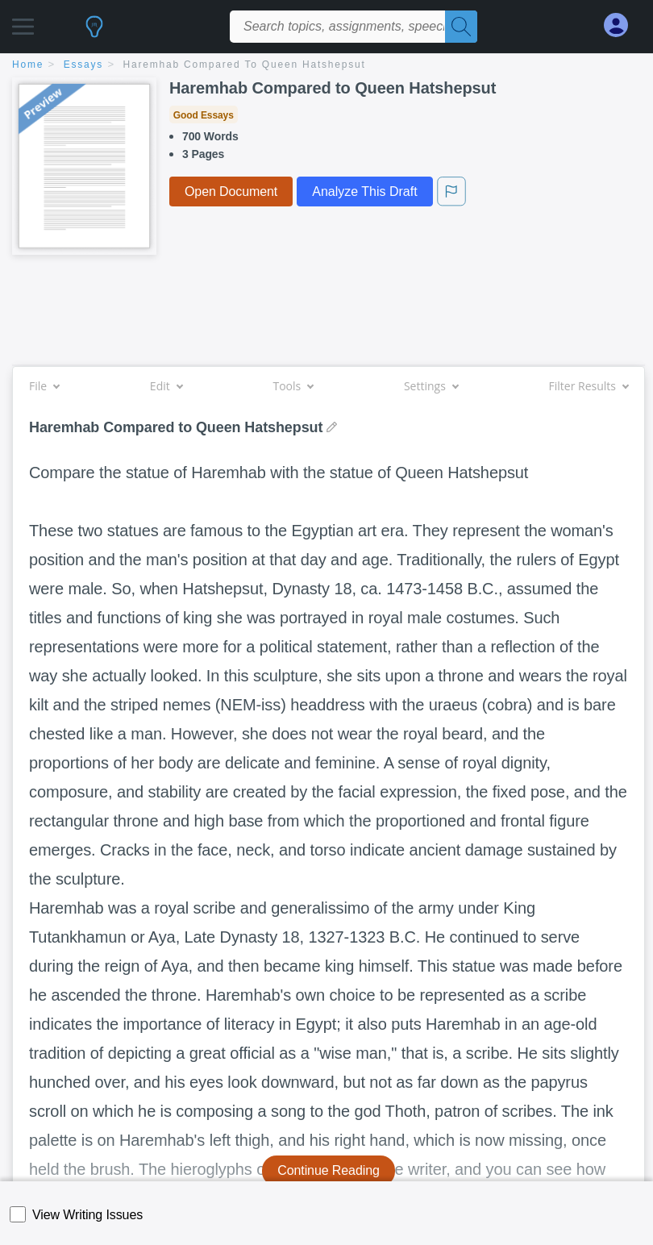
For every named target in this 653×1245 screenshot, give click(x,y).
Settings (431, 385)
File (44, 385)
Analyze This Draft (364, 191)
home (28, 64)
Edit (166, 385)
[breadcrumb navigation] (326, 65)
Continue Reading (328, 1170)
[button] (23, 22)
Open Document (231, 191)
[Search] (461, 26)
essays (83, 64)
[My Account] (622, 25)
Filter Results (588, 385)
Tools (292, 385)
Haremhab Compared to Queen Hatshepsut (244, 64)
